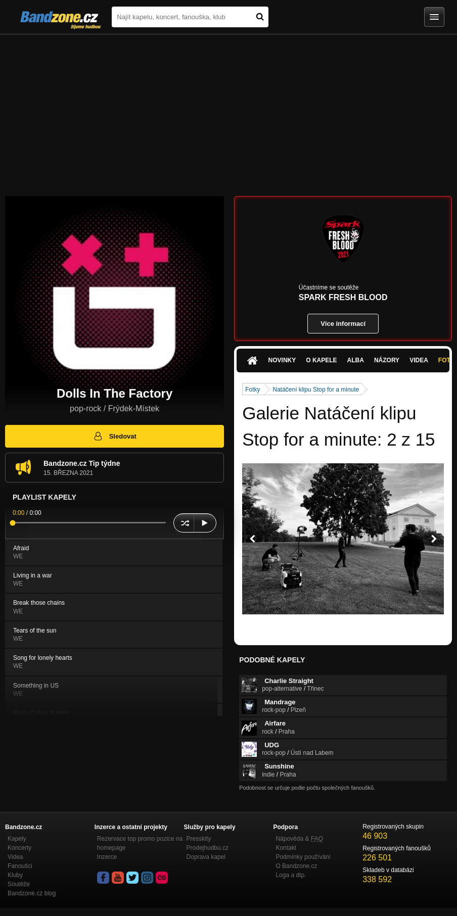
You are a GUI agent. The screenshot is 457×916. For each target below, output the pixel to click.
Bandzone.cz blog (32, 893)
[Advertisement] (228, 110)
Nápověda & (299, 838)
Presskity (199, 838)
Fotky (252, 389)
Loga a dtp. (291, 875)
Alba (355, 360)
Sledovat (114, 436)
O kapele (321, 360)
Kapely (17, 838)
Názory (386, 360)
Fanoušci (20, 866)
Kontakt (286, 847)
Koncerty (19, 847)
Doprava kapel (206, 856)
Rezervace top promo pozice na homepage (139, 843)
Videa (418, 360)
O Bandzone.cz (296, 866)
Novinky (282, 360)
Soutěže (19, 884)
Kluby (15, 875)
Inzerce (107, 856)
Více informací (343, 323)
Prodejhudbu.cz (208, 847)
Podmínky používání (303, 856)
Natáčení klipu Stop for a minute (316, 389)
